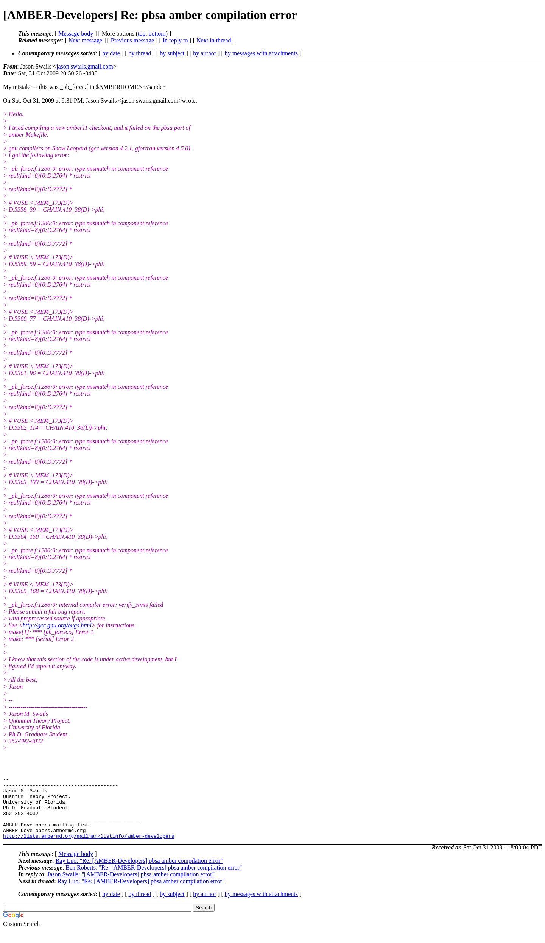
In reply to (175, 40)
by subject (172, 53)
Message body (75, 33)
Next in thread (213, 40)
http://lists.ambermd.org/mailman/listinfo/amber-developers (88, 848)
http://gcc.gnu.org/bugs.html (57, 625)
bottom (156, 33)
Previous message (132, 40)
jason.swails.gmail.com (84, 66)
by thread (140, 53)
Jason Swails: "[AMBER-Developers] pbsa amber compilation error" (131, 887)
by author (204, 53)
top (141, 33)
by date (111, 53)
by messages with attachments (261, 53)
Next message (85, 40)
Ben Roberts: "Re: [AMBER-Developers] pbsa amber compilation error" (153, 880)
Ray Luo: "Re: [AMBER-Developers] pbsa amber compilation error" (139, 873)
